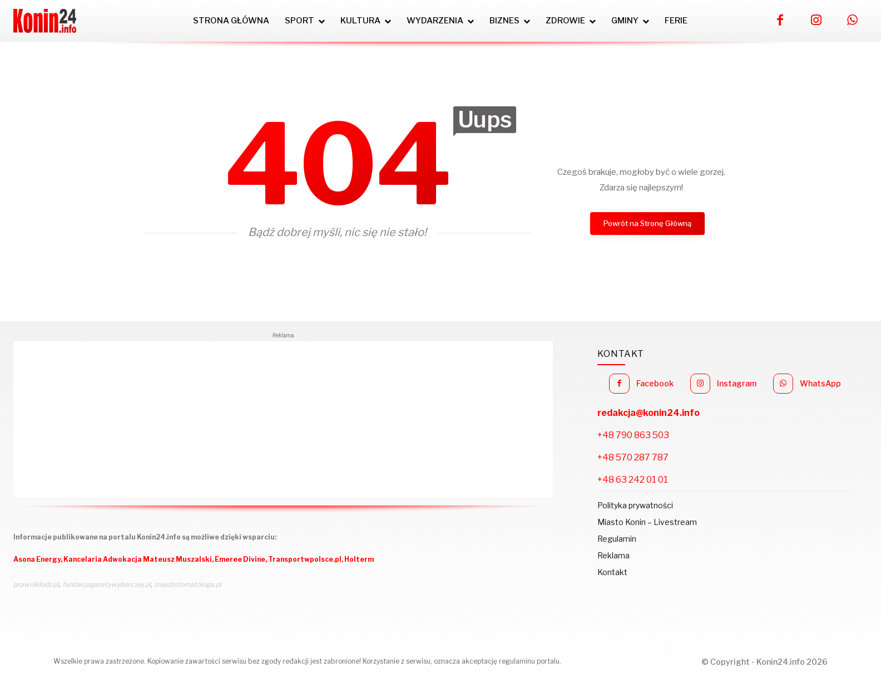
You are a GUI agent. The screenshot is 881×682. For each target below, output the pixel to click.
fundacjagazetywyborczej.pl (106, 584)
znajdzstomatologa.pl (187, 584)
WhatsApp (820, 383)
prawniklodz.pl (36, 584)
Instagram (736, 383)
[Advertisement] (283, 419)
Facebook (655, 383)
